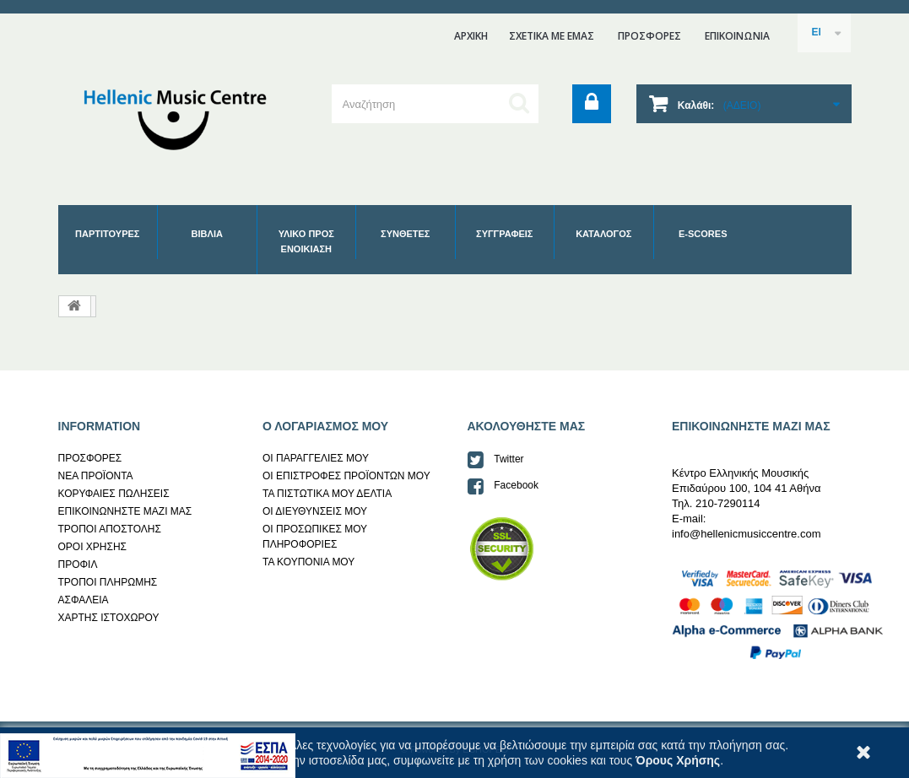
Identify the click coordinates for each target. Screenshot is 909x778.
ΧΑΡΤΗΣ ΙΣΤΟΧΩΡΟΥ (109, 618)
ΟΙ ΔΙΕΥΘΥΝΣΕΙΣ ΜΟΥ (314, 511)
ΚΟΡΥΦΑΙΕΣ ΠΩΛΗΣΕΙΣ (114, 494)
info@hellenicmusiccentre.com (746, 533)
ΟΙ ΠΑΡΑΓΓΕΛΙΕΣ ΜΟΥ (315, 458)
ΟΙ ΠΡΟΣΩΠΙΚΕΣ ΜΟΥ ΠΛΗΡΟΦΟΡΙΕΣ (314, 536)
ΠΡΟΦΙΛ (78, 564)
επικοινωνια (737, 36)
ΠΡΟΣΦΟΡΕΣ (649, 36)
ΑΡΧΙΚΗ (471, 36)
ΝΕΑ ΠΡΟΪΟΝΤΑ (95, 476)
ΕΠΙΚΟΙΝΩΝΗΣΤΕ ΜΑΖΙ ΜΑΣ (125, 511)
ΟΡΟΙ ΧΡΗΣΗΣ (92, 547)
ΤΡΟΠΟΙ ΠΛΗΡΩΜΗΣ (108, 582)
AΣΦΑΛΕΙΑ (83, 600)
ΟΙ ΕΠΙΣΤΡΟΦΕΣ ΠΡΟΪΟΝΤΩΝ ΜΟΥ (346, 476)
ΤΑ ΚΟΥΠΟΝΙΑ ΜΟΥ (308, 562)
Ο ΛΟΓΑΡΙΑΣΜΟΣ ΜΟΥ (325, 426)
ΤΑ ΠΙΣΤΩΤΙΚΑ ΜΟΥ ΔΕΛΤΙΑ (327, 494)
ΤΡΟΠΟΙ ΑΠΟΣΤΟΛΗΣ (109, 529)
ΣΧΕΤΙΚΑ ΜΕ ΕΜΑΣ (551, 36)
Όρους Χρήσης (678, 760)
